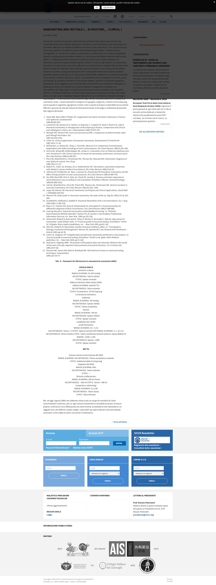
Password (83, 439)
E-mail (49, 439)
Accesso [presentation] (50, 433)
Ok (97, 7)
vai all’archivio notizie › (152, 131)
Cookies (170, 581)
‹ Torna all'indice (119, 422)
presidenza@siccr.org (143, 514)
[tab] (64, 433)
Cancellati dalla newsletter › (148, 448)
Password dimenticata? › (58, 447)
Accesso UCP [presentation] (96, 433)
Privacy (169, 579)
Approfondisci (108, 7)
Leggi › (50, 514)
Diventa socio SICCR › (83, 447)
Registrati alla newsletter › (147, 445)
